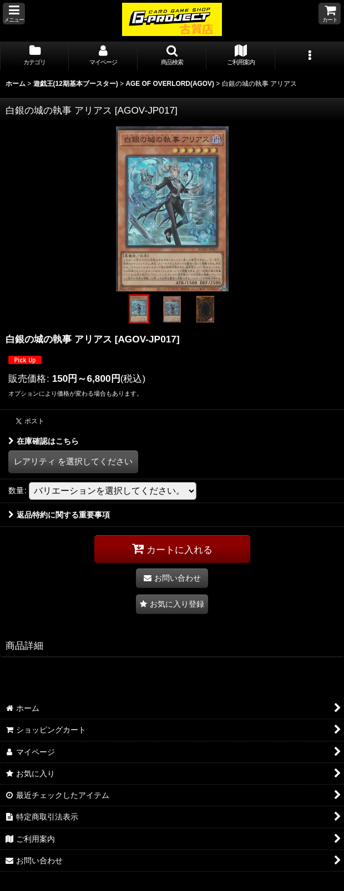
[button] (14, 13)
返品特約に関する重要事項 (59, 514)
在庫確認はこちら (43, 441)
